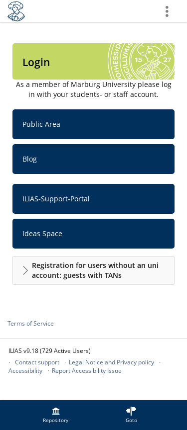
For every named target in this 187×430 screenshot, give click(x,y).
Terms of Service (30, 323)
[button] (93, 270)
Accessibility (25, 370)
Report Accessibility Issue (87, 370)
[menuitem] (56, 415)
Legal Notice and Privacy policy (111, 362)
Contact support (37, 362)
